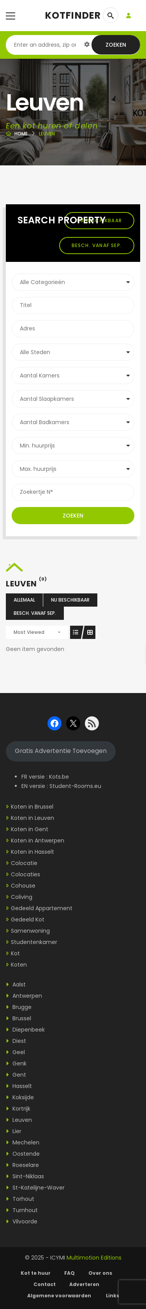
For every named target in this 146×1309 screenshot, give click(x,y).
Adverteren (84, 1284)
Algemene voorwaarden (59, 1295)
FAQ (69, 1273)
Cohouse (23, 886)
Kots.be (59, 777)
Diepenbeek (25, 1030)
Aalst (16, 984)
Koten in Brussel (32, 807)
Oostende (23, 1154)
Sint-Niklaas (25, 1176)
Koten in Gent (29, 829)
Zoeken (116, 45)
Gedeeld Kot (27, 919)
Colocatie (24, 863)
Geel (15, 1052)
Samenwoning (30, 931)
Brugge (19, 1007)
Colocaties (25, 874)
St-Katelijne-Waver (35, 1187)
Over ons (100, 1273)
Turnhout (22, 1210)
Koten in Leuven (32, 818)
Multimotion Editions (94, 1258)
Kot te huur (36, 1273)
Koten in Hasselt (32, 852)
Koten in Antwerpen (37, 840)
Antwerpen (24, 996)
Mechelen (22, 1142)
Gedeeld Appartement (41, 908)
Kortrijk (18, 1108)
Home (21, 133)
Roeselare (22, 1165)
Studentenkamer (34, 942)
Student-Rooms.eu (75, 786)
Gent (16, 1075)
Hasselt (19, 1086)
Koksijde (20, 1097)
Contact (44, 1284)
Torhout (20, 1199)
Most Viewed (29, 632)
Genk (16, 1063)
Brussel (18, 1018)
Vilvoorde (21, 1221)
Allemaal (24, 600)
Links (112, 1295)
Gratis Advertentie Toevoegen (61, 750)
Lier (13, 1131)
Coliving (21, 897)
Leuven (19, 1120)
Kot (15, 953)
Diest (16, 1041)
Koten (19, 965)
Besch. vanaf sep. (97, 245)
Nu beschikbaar (70, 600)
